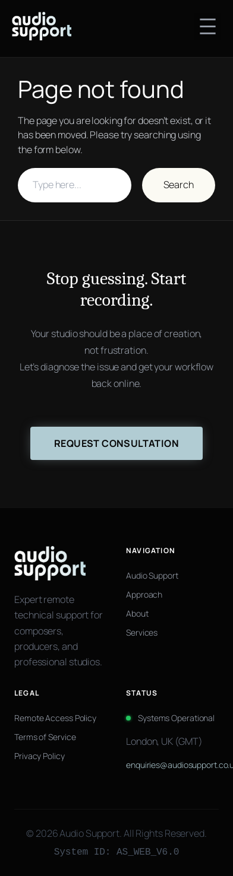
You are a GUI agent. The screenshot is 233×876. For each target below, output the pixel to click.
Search (178, 184)
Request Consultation (116, 443)
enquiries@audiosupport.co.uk (172, 764)
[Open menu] (207, 26)
